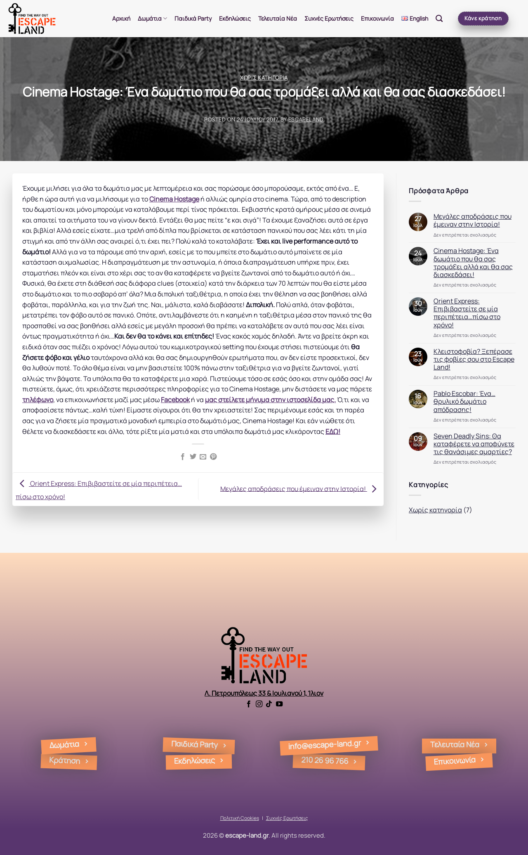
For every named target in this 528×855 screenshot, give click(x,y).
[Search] (439, 18)
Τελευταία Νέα (277, 18)
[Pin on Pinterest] (213, 457)
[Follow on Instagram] (259, 704)
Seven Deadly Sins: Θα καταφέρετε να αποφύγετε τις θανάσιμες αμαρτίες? (474, 444)
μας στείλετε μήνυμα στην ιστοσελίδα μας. (270, 399)
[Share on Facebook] (182, 457)
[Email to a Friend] (203, 457)
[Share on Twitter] (193, 457)
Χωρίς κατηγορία (264, 77)
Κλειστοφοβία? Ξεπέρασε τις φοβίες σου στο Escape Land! (474, 360)
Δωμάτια (152, 18)
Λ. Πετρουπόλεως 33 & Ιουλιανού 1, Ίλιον (264, 693)
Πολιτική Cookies (239, 818)
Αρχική (121, 18)
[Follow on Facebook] (248, 704)
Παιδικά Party (193, 18)
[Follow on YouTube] (279, 704)
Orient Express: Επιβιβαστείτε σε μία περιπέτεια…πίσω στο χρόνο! (467, 313)
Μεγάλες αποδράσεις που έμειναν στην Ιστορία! (300, 488)
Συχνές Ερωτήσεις (329, 18)
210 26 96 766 (325, 760)
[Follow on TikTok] (269, 704)
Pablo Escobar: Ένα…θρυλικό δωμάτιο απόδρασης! (464, 402)
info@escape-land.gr (324, 744)
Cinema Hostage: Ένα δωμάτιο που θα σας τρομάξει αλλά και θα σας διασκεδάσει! (473, 263)
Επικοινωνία (377, 18)
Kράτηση (64, 760)
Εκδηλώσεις (235, 18)
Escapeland (306, 119)
